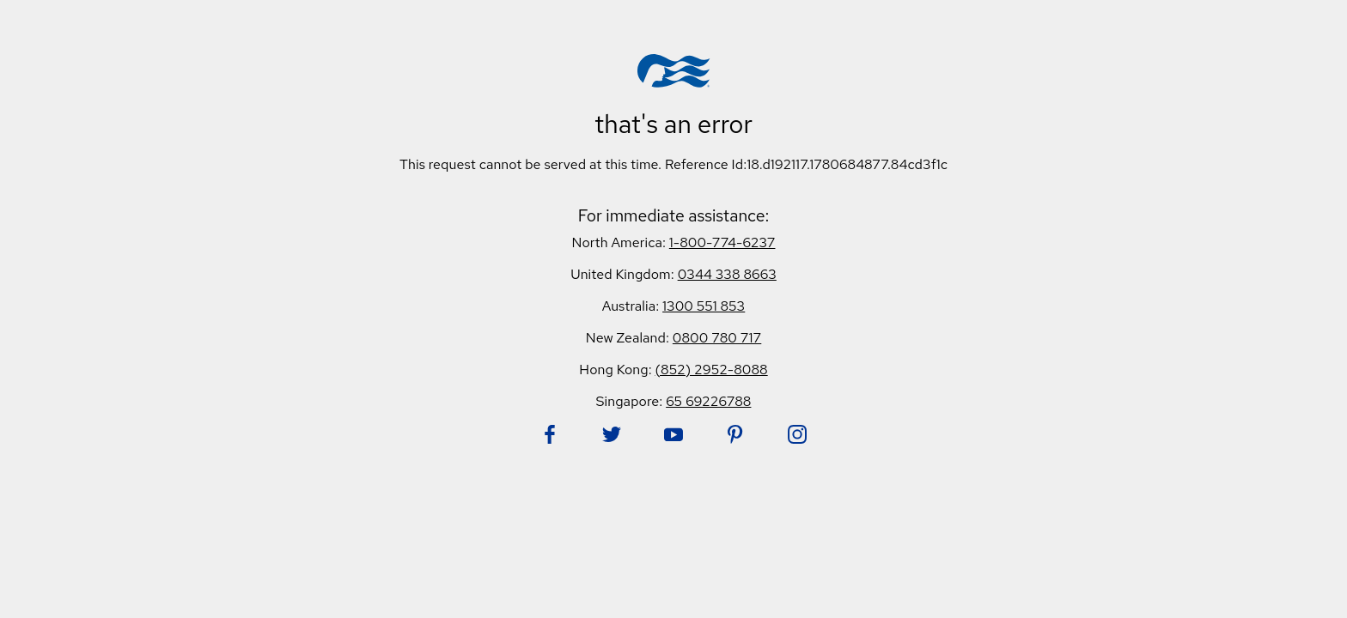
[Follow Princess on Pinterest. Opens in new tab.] (735, 434)
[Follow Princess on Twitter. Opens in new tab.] (611, 434)
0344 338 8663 (727, 274)
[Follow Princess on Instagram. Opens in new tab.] (797, 434)
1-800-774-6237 (722, 242)
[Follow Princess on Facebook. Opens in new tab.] (549, 434)
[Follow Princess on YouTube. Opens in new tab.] (673, 434)
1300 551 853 (703, 306)
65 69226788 (708, 401)
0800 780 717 (717, 338)
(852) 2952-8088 (711, 369)
